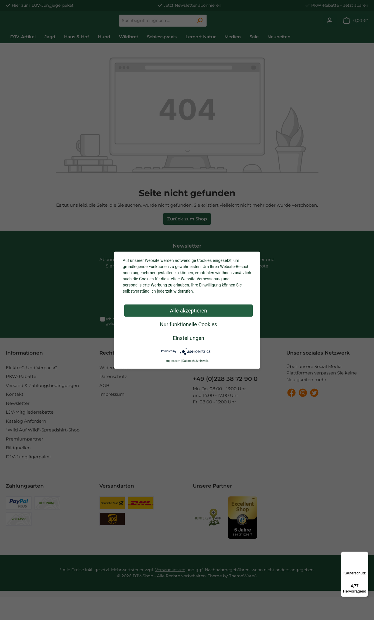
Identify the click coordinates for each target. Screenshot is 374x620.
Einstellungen (188, 338)
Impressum (172, 360)
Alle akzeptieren (188, 310)
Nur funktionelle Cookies (188, 324)
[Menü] (364, 555)
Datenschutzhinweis (195, 360)
